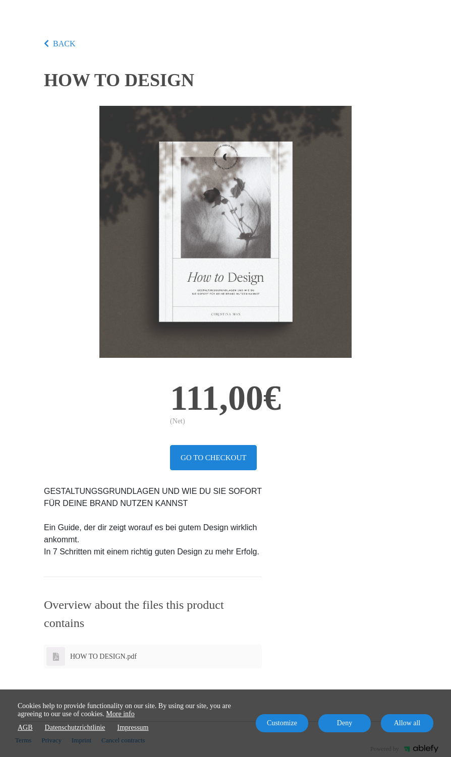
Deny (344, 723)
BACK (59, 43)
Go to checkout (213, 458)
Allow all (407, 723)
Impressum (132, 727)
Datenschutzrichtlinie (75, 727)
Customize (282, 723)
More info (120, 714)
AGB (25, 727)
